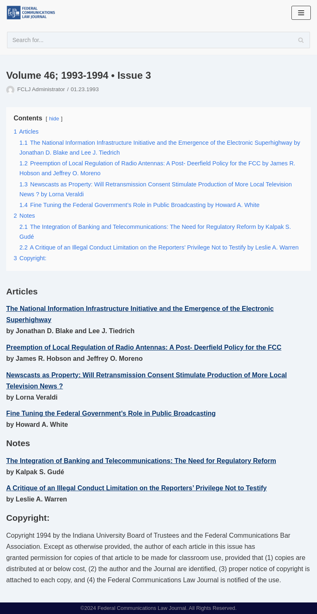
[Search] (158, 40)
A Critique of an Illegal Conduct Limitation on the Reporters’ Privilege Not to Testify (136, 488)
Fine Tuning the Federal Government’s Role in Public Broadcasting (111, 413)
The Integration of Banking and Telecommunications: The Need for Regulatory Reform (141, 460)
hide (54, 118)
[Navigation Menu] (301, 13)
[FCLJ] (33, 13)
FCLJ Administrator (41, 89)
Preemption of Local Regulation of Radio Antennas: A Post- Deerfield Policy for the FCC (144, 347)
